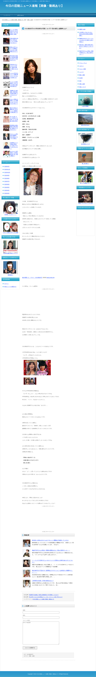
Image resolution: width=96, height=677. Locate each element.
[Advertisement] (48, 46)
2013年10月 (7, 172)
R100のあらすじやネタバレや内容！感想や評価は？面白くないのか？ (14, 67)
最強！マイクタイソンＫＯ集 (85, 203)
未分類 (81, 78)
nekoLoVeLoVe (50, 277)
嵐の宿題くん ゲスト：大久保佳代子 (32, 277)
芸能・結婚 (31, 656)
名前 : (24, 610)
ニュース (81, 72)
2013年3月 (6, 193)
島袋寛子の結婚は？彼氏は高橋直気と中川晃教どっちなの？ (44, 594)
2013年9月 (6, 175)
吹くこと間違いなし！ (85, 182)
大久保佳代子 (30, 654)
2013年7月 (6, 181)
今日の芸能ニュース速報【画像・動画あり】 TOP (14, 19)
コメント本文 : (26, 620)
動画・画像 (82, 75)
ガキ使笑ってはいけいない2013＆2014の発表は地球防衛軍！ (86, 34)
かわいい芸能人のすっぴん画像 (10, 232)
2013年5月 (6, 187)
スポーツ (81, 66)
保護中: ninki (82, 29)
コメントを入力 (41, 633)
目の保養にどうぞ (85, 143)
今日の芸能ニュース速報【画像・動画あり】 (43, 599)
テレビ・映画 (82, 69)
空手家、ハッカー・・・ (10, 214)
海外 (80, 81)
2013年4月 (6, 190)
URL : (24, 615)
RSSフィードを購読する (10, 286)
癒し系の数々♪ (85, 163)
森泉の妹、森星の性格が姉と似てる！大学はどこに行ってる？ (86, 46)
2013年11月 (7, 169)
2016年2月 (6, 166)
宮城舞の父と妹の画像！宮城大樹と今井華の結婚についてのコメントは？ (14, 93)
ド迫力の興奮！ (85, 105)
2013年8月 (6, 178)
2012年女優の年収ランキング (10, 253)
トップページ (7, 15)
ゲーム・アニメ (83, 63)
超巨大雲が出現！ (85, 124)
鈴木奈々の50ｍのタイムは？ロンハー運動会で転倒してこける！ (50, 540)
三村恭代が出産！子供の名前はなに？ (43, 580)
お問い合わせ (20, 15)
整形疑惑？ (10, 274)
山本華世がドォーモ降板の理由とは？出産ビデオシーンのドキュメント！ (14, 145)
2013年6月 (6, 184)
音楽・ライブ (82, 87)
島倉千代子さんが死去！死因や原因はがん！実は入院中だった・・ (51, 550)
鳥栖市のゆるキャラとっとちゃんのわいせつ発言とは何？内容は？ (86, 40)
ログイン (6, 283)
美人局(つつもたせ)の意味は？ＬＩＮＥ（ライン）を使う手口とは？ (46, 597)
